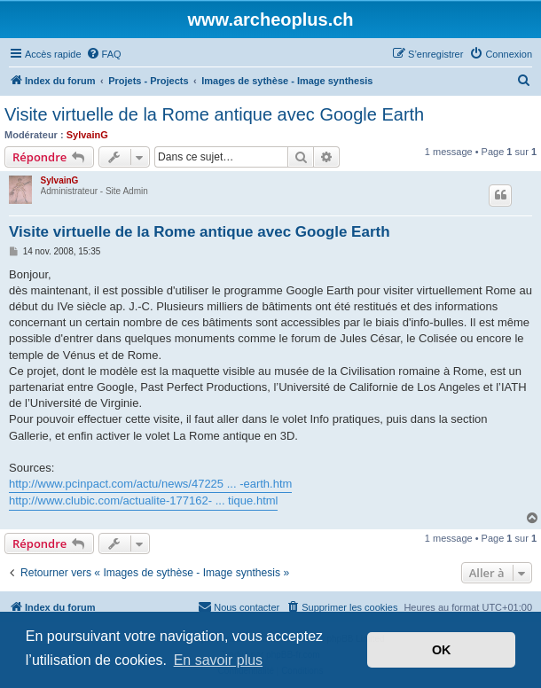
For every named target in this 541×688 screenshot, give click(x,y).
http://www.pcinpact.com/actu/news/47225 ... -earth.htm (150, 483)
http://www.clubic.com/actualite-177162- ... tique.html (143, 500)
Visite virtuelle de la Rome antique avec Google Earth (214, 114)
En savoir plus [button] (218, 660)
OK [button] (441, 650)
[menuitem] (104, 54)
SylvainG (87, 134)
